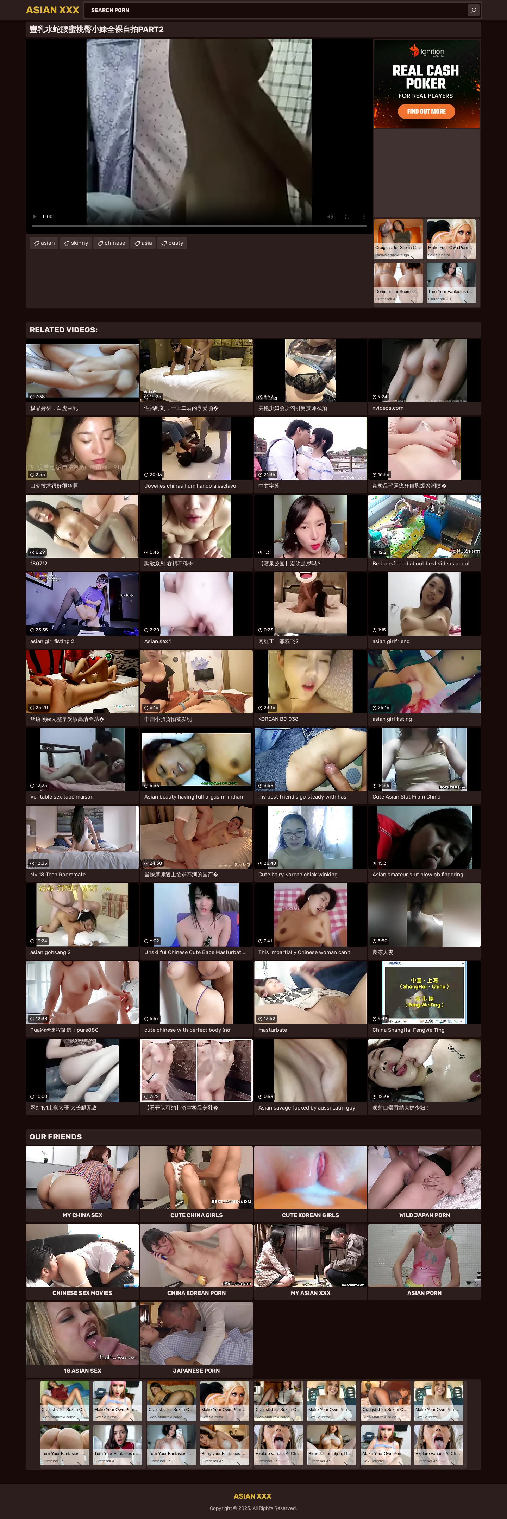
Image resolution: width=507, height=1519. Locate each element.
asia (147, 243)
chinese (115, 243)
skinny (79, 243)
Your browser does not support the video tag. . (199, 136)
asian (48, 243)
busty (175, 243)
